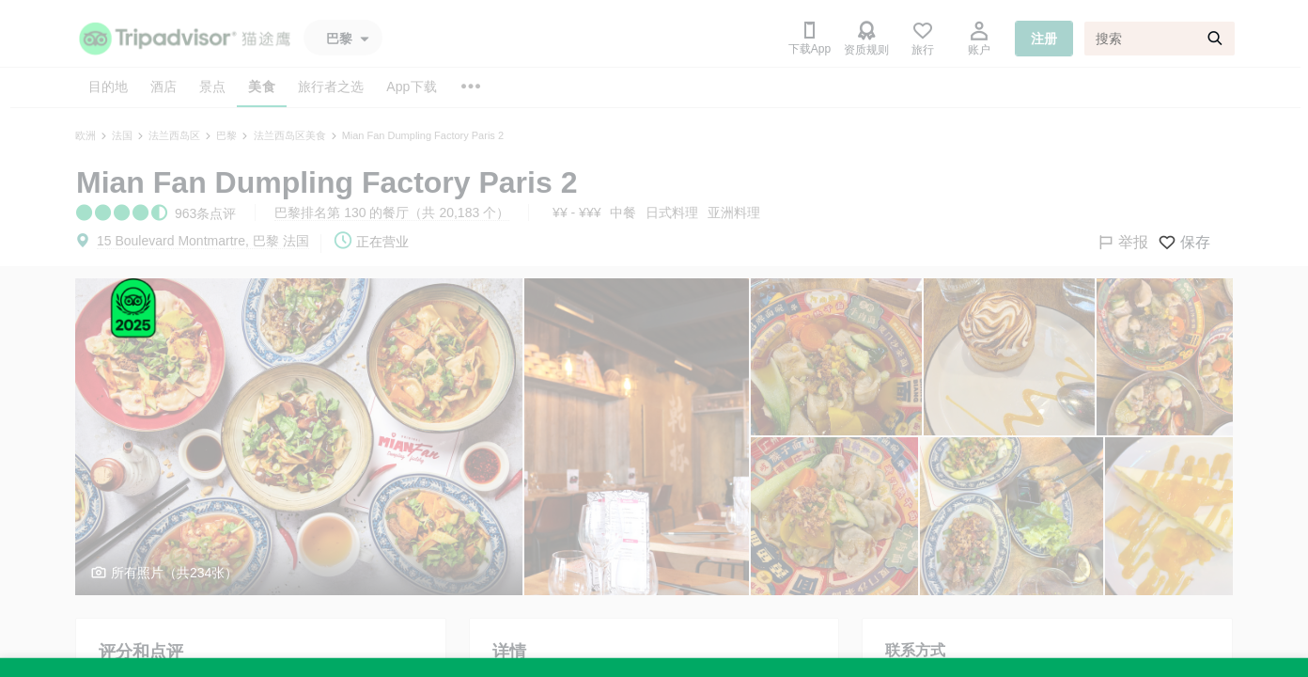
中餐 (623, 212)
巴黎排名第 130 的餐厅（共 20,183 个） (391, 212)
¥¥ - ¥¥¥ (576, 212)
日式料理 (672, 212)
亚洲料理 (734, 212)
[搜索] (1159, 38)
